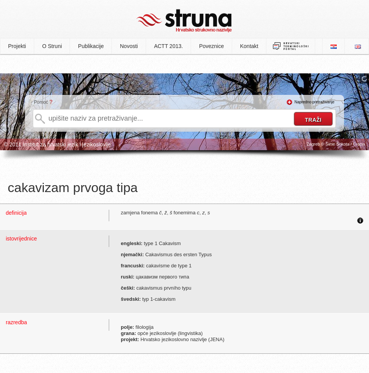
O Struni (52, 46)
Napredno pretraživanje (314, 102)
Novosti (129, 46)
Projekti (17, 46)
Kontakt (249, 46)
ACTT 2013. (168, 46)
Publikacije (91, 46)
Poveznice (211, 46)
